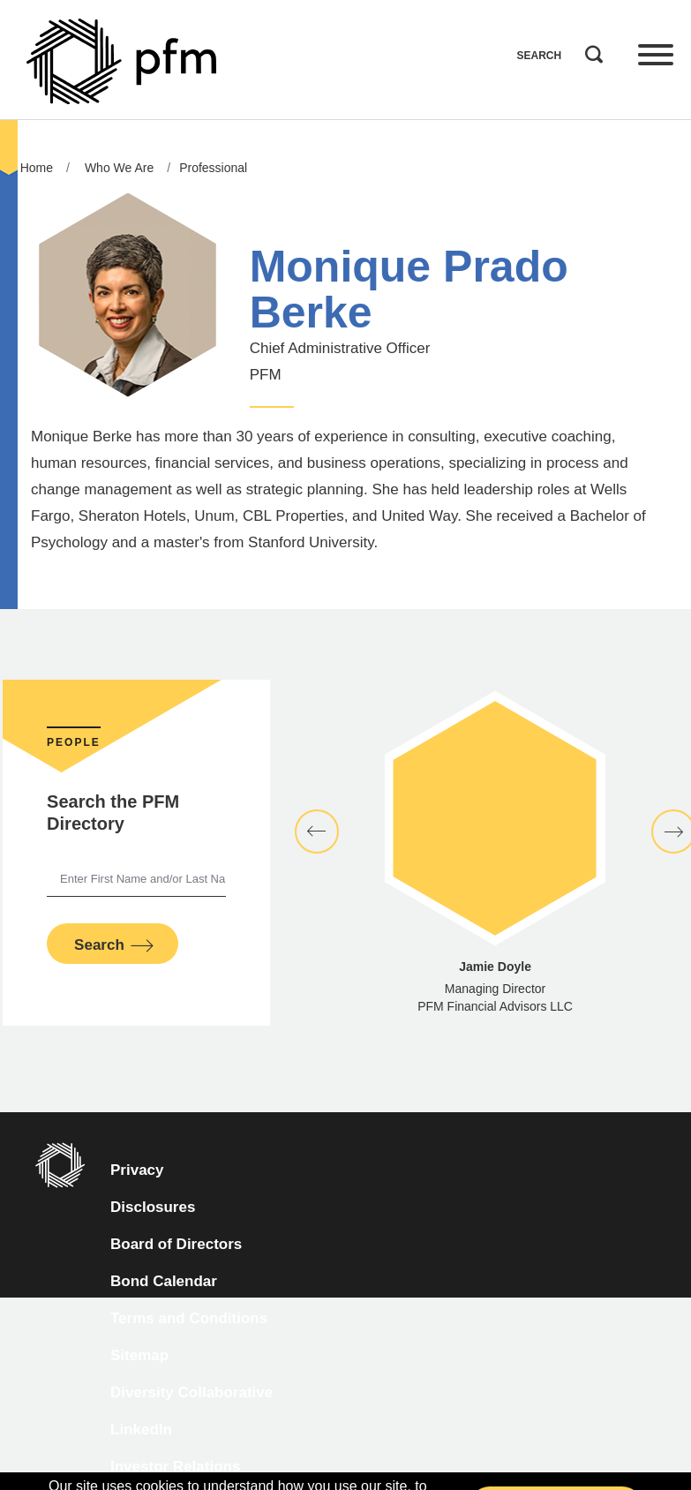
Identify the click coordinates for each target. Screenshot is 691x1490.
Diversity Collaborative (191, 1392)
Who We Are (119, 168)
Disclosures (152, 1207)
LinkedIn (141, 1429)
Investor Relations (175, 1466)
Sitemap (139, 1355)
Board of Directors (176, 1244)
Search (589, 50)
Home (36, 168)
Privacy (137, 1170)
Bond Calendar (163, 1281)
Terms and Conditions (188, 1318)
